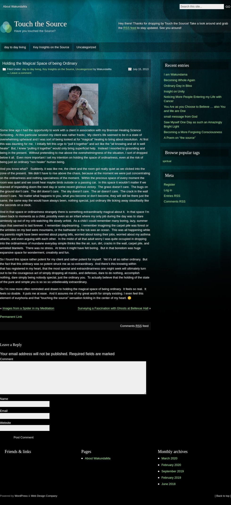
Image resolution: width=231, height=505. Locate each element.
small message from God (180, 116)
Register (169, 184)
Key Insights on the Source (51, 47)
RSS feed (129, 28)
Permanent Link (11, 316)
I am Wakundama (175, 74)
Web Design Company (44, 495)
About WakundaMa (15, 6)
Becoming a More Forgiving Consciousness (193, 132)
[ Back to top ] (223, 495)
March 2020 (169, 458)
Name (4, 399)
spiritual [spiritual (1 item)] (167, 161)
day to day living (15, 47)
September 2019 (172, 471)
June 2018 (168, 484)
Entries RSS (172, 196)
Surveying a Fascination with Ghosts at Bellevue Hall (113, 308)
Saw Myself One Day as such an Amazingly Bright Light (193, 124)
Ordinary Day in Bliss (178, 85)
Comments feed (134, 326)
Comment (6, 359)
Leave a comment (20, 73)
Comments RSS (175, 201)
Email (4, 411)
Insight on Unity (174, 91)
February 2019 (171, 477)
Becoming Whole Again (179, 80)
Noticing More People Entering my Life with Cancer (193, 99)
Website (5, 423)
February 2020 (171, 465)
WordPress (21, 495)
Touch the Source (40, 24)
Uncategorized (86, 47)
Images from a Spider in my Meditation (28, 308)
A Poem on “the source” (179, 137)
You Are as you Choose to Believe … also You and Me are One (194, 109)
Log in (168, 190)
